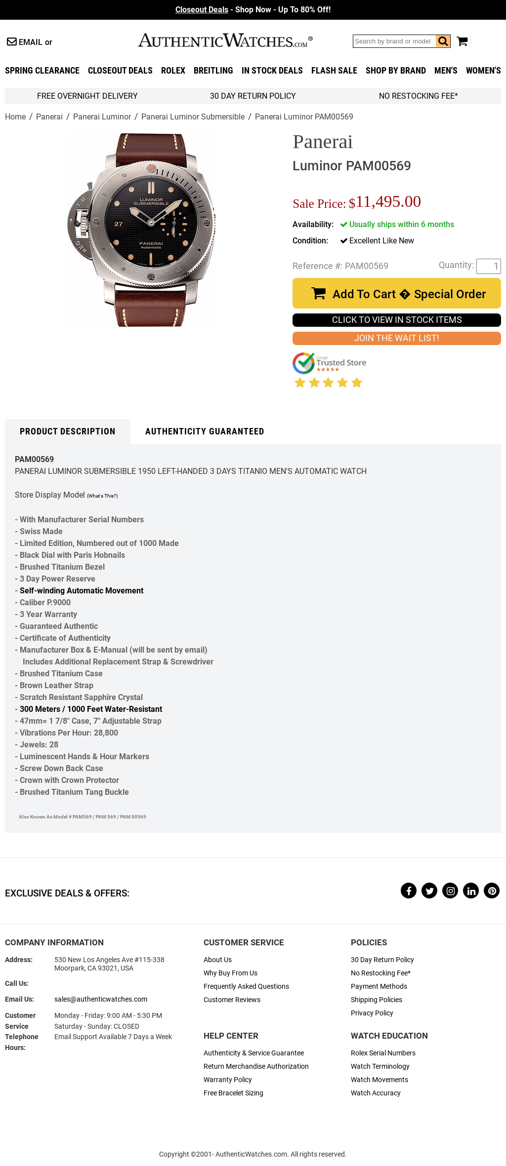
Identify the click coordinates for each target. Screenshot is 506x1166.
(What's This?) (102, 496)
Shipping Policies (376, 1000)
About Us (218, 960)
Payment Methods (379, 986)
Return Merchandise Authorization (256, 1066)
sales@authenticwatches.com (100, 999)
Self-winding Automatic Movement (81, 590)
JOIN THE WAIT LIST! (396, 338)
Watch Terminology (380, 1066)
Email (30, 42)
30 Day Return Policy (382, 960)
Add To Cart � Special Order (409, 294)
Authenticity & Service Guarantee (254, 1053)
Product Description (68, 431)
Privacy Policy (372, 1013)
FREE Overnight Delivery (87, 96)
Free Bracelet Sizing (233, 1093)
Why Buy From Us (230, 973)
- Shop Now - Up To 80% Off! (253, 9)
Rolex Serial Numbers (383, 1053)
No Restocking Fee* (418, 96)
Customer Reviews (232, 1000)
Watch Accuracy (376, 1093)
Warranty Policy (228, 1080)
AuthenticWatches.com (236, 40)
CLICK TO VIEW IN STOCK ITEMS (397, 320)
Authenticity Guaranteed (204, 431)
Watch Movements (379, 1080)
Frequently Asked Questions (246, 986)
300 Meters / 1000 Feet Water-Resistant (91, 709)
